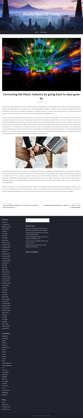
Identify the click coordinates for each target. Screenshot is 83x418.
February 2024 (5, 253)
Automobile (5, 338)
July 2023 (4, 265)
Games (4, 354)
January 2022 (5, 301)
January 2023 (5, 274)
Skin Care (4, 379)
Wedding (4, 394)
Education (4, 345)
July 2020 (4, 317)
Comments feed (6, 407)
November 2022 (6, 278)
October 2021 (5, 308)
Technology (5, 385)
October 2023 (5, 258)
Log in (3, 402)
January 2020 (5, 328)
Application (5, 336)
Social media (5, 381)
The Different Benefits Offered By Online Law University (20, 206)
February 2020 (5, 326)
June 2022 (4, 290)
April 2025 (4, 238)
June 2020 (4, 319)
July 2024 (4, 251)
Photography (5, 372)
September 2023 (6, 260)
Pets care (4, 370)
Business (4, 342)
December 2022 (6, 276)
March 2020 (5, 324)
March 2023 (5, 269)
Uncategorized (6, 390)
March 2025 (5, 240)
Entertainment (43, 32)
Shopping (4, 376)
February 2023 (5, 272)
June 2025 (4, 233)
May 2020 (4, 321)
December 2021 (6, 303)
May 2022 (4, 292)
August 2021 (5, 312)
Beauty (4, 340)
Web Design (5, 392)
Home (3, 361)
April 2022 (4, 294)
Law (3, 367)
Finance (4, 352)
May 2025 (4, 235)
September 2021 (6, 310)
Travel (3, 388)
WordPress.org (6, 409)
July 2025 (4, 231)
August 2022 (5, 285)
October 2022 (5, 281)
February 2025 (5, 242)
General (36, 32)
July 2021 (4, 314)
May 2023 (4, 267)
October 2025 (5, 224)
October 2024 (5, 249)
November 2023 (6, 256)
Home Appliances (6, 363)
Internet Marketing (7, 365)
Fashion (4, 349)
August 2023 (5, 263)
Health (4, 358)
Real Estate (5, 374)
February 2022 (5, 299)
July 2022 (4, 287)
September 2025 (6, 226)
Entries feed (5, 404)
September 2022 (6, 283)
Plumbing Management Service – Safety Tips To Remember (61, 206)
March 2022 (5, 296)
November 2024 (6, 247)
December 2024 (6, 244)
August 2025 (5, 229)
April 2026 (4, 222)
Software (4, 383)
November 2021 (6, 305)
